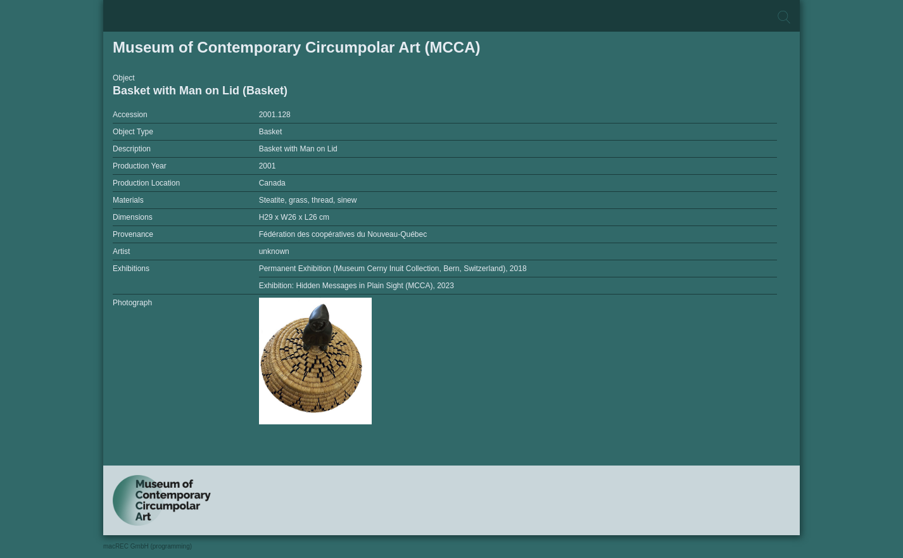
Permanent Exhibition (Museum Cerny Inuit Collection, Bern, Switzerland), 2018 (393, 268)
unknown (274, 251)
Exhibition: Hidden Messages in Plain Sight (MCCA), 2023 (356, 285)
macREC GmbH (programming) (147, 546)
